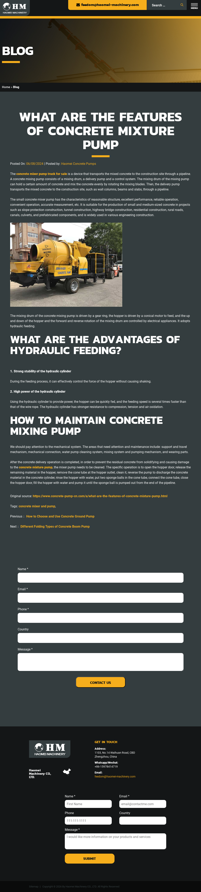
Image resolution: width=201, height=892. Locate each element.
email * (23, 589)
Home (6, 87)
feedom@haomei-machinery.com (107, 5)
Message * (72, 829)
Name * (23, 569)
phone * (23, 609)
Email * (124, 796)
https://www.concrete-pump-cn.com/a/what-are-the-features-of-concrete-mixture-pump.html (100, 496)
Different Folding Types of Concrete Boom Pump (55, 526)
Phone (69, 813)
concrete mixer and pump (37, 506)
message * (25, 649)
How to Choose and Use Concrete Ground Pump (60, 516)
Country (23, 629)
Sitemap (33, 886)
